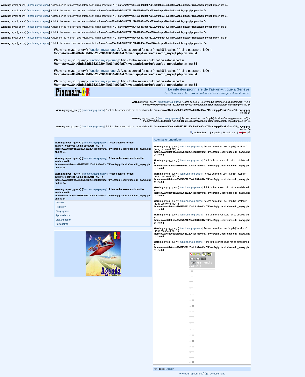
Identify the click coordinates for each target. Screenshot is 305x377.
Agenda (216, 132)
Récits (61, 207)
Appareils (63, 215)
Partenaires (62, 224)
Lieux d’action (63, 219)
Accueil (60, 202)
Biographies (62, 211)
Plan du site (229, 132)
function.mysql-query (38, 5)
